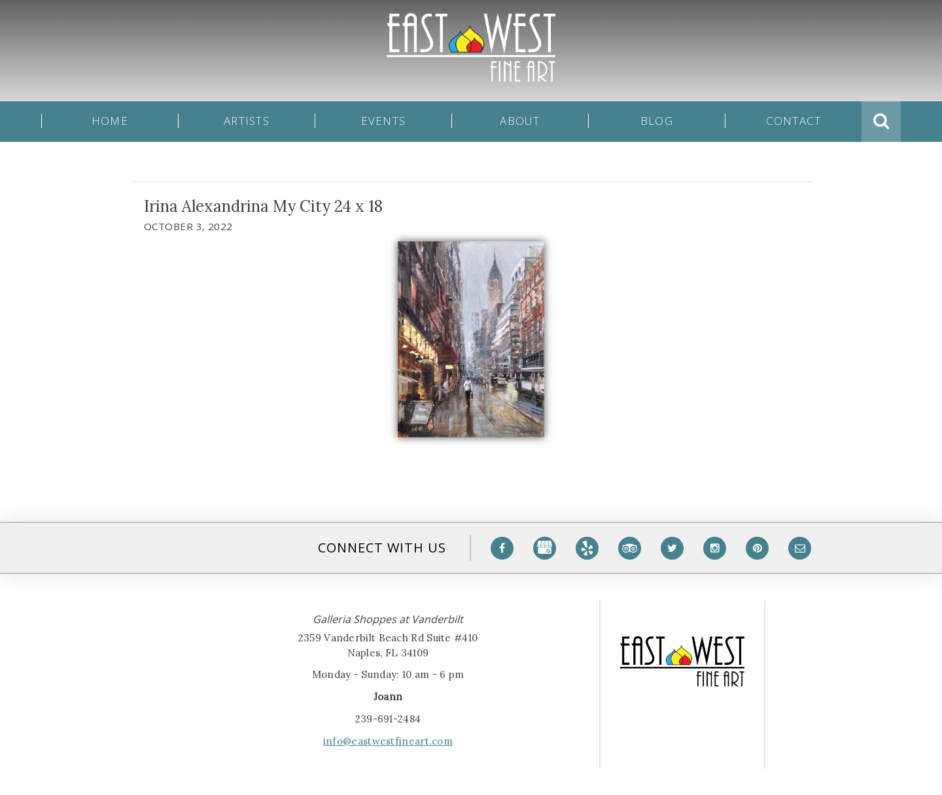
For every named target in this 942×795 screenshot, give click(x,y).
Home (110, 121)
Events (383, 121)
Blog (656, 121)
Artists (247, 121)
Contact (794, 121)
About (520, 121)
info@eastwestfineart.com (388, 741)
